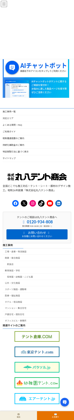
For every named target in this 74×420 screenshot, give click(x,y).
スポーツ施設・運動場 (15, 289)
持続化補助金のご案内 (13, 145)
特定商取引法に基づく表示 (16, 151)
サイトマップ (9, 158)
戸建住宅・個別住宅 (14, 314)
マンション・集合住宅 (15, 308)
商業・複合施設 (12, 258)
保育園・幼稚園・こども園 (20, 276)
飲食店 (10, 264)
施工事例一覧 (9, 111)
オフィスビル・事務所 (15, 321)
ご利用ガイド (9, 131)
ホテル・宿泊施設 (13, 302)
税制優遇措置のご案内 (13, 138)
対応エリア (8, 118)
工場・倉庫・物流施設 (15, 251)
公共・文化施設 (12, 283)
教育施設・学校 (12, 270)
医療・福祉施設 (12, 295)
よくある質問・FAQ (12, 125)
